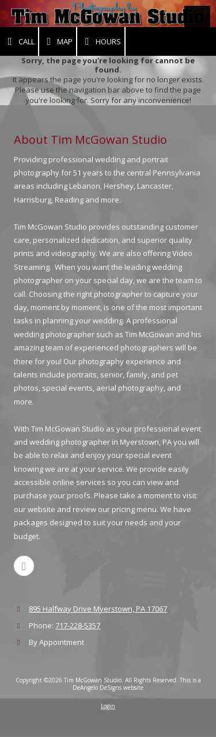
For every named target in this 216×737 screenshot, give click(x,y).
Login (108, 706)
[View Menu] (197, 19)
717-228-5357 (77, 625)
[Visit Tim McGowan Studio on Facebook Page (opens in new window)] (24, 566)
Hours (101, 41)
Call (19, 41)
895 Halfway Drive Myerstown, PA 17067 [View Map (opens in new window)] (98, 609)
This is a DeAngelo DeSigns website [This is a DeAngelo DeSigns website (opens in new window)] (137, 683)
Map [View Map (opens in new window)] (58, 41)
